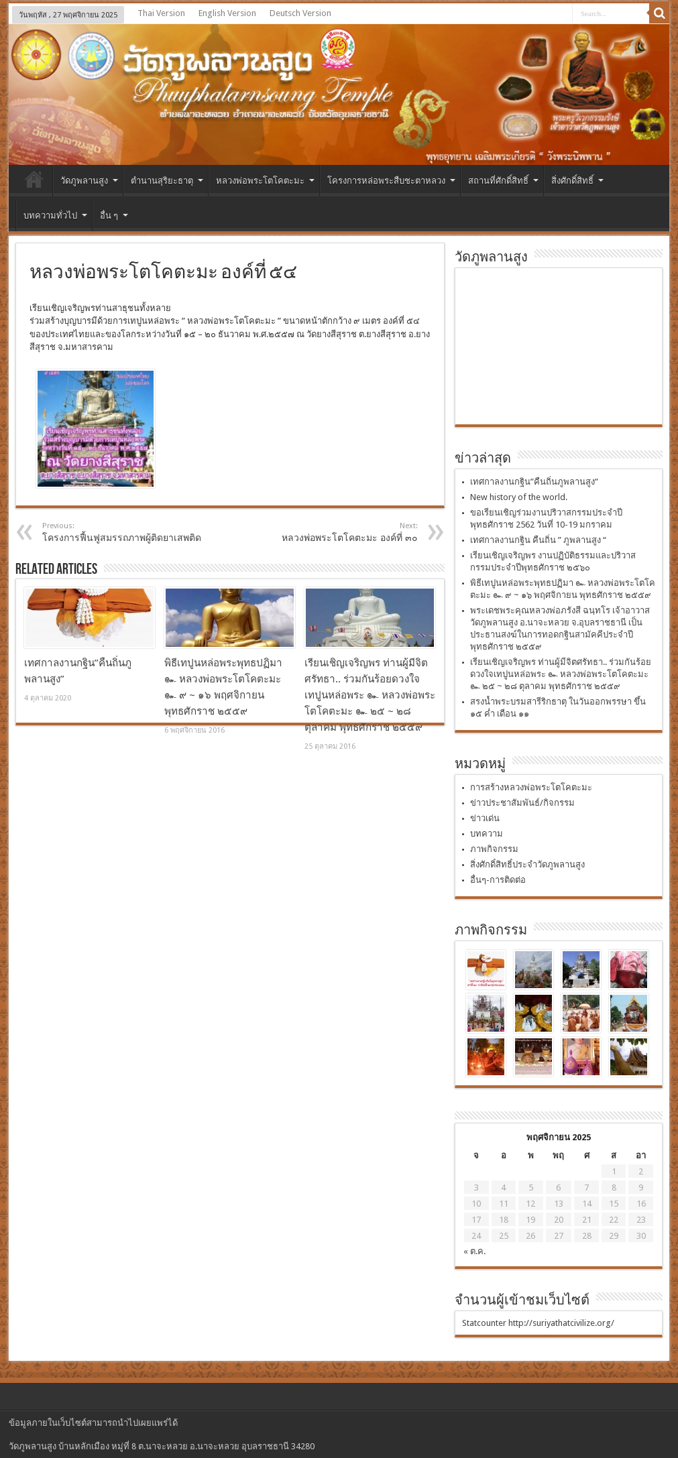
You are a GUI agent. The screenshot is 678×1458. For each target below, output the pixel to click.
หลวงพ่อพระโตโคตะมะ (265, 181)
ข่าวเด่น (485, 818)
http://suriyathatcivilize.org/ (561, 1323)
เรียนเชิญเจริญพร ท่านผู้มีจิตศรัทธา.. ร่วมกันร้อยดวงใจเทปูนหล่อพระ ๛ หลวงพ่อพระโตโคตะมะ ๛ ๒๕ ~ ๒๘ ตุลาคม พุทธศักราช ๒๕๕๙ (369, 695)
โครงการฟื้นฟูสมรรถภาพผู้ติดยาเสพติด (124, 532)
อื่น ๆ (114, 215)
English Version (227, 13)
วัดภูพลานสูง (89, 181)
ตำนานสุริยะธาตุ (167, 181)
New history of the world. (518, 497)
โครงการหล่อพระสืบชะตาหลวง (391, 181)
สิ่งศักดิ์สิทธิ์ (577, 181)
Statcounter (484, 1323)
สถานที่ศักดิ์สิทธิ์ (503, 181)
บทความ (486, 834)
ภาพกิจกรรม (494, 849)
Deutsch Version (300, 13)
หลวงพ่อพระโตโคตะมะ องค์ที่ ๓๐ (335, 532)
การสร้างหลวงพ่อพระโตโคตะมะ (531, 787)
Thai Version (161, 13)
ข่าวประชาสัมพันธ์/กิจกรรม (522, 803)
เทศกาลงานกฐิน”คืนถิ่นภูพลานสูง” (534, 482)
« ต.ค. (474, 1251)
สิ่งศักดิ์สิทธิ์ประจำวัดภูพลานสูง (527, 864)
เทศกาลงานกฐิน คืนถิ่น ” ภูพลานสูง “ (538, 540)
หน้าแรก (33, 182)
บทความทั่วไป (55, 215)
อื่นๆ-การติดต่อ (498, 880)
